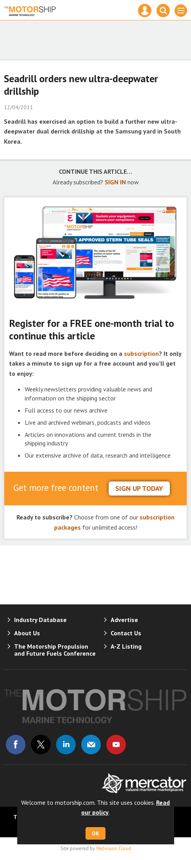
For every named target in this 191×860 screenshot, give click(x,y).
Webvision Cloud (113, 848)
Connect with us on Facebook (15, 744)
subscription (141, 353)
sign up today (139, 488)
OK (95, 833)
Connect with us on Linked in (66, 744)
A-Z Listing (126, 646)
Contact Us (126, 633)
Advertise (124, 620)
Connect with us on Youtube (116, 744)
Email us (91, 744)
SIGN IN (115, 182)
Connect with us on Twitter (41, 744)
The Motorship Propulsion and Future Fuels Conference (55, 649)
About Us (27, 633)
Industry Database (40, 620)
